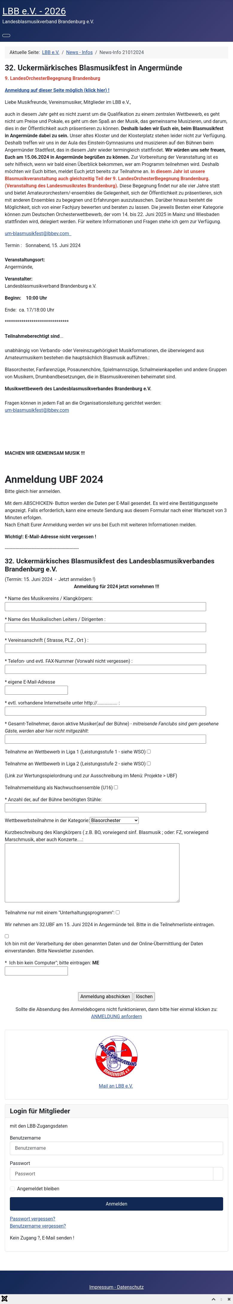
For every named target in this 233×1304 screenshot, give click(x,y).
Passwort (20, 1163)
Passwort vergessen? (32, 1219)
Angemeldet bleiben (38, 1189)
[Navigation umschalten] (6, 35)
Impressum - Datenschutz (116, 1287)
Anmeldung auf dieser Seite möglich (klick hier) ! (57, 90)
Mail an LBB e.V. (116, 1086)
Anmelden (116, 1204)
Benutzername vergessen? (38, 1226)
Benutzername (25, 1138)
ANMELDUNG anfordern (116, 1016)
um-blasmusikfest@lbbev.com (37, 233)
